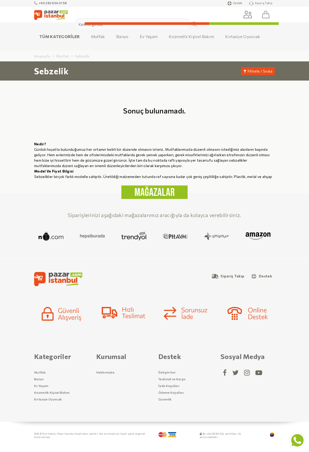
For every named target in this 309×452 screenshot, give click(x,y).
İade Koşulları (168, 386)
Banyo (122, 36)
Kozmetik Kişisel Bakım (191, 36)
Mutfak (98, 36)
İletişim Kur (167, 372)
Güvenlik (165, 399)
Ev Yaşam (149, 36)
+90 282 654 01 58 (50, 2)
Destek (234, 3)
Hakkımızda (105, 372)
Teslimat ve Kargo (172, 379)
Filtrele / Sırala (258, 71)
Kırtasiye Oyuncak (242, 36)
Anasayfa (42, 56)
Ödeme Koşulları (171, 392)
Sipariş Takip (261, 3)
